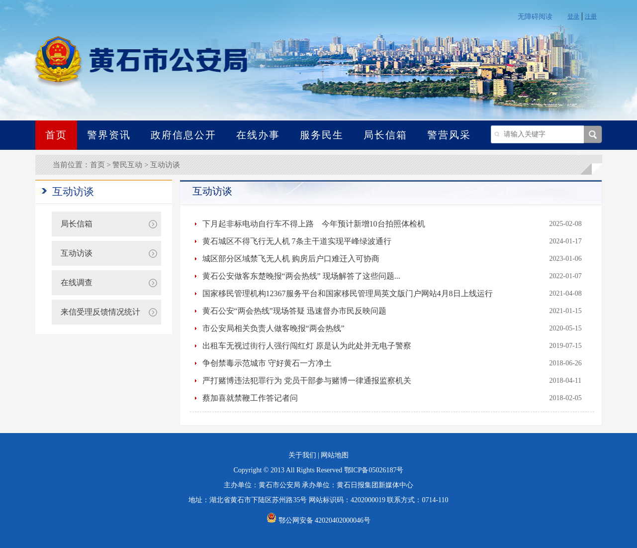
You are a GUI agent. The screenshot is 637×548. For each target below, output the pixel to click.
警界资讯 (109, 134)
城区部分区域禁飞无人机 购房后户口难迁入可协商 (290, 258)
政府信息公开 (183, 134)
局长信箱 (385, 134)
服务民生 (322, 134)
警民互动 (127, 165)
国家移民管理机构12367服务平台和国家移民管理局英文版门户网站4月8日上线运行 (347, 293)
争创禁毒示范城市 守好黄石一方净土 (267, 363)
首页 (56, 134)
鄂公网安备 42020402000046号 (318, 520)
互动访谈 (165, 165)
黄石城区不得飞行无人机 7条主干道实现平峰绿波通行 (296, 241)
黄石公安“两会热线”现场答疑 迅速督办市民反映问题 (294, 311)
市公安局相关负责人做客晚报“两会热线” (273, 328)
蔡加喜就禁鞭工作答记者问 (250, 398)
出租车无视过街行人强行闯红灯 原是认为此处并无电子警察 (306, 345)
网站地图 (335, 455)
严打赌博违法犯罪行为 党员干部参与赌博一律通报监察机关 (306, 380)
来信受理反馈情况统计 (100, 312)
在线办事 (258, 134)
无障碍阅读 (535, 16)
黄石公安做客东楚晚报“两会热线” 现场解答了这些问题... (301, 276)
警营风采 (449, 134)
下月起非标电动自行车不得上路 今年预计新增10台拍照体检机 (313, 223)
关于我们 (302, 455)
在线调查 (76, 282)
